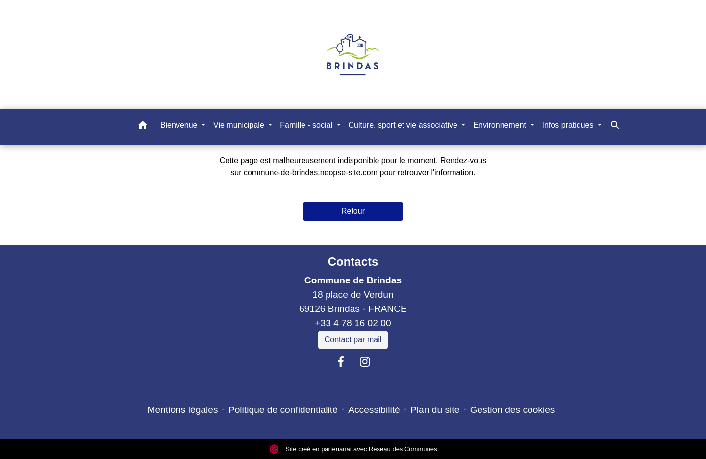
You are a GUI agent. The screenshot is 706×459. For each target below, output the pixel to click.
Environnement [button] (500, 125)
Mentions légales (183, 410)
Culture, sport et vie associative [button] (404, 125)
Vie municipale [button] (239, 125)
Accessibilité (374, 410)
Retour (353, 211)
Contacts (353, 261)
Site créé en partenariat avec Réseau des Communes (353, 449)
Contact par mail (353, 339)
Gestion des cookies (512, 410)
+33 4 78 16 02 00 (353, 323)
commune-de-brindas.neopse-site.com (311, 172)
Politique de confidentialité (283, 410)
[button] (142, 126)
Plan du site (434, 410)
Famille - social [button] (307, 125)
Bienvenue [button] (180, 125)
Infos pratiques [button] (569, 125)
